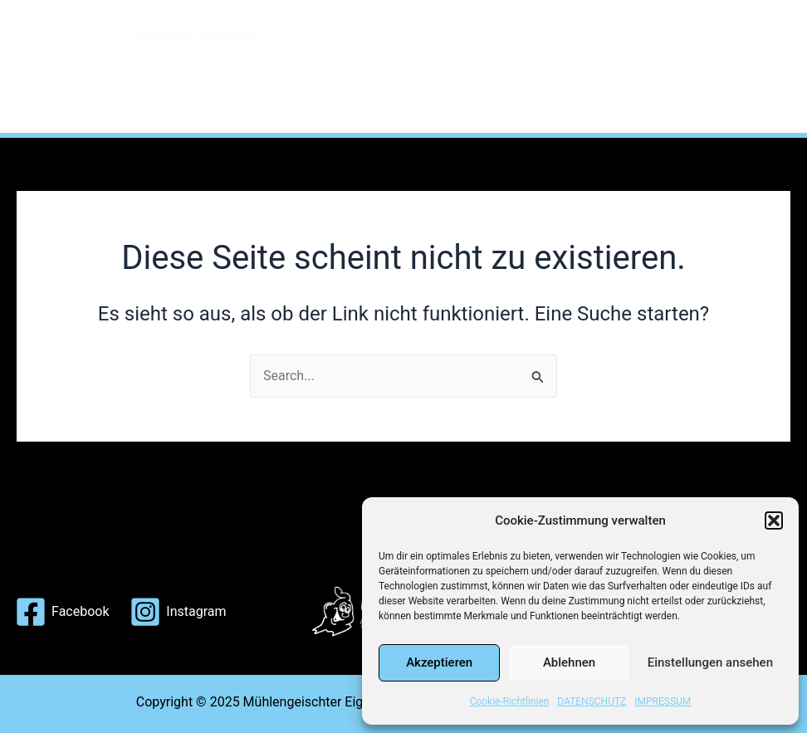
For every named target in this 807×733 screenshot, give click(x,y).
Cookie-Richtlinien (510, 701)
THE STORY (427, 33)
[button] (773, 520)
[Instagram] (178, 612)
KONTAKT (351, 99)
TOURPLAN (533, 33)
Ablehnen (569, 662)
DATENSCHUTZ (591, 701)
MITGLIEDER (642, 33)
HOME (338, 33)
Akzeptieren (439, 662)
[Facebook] (62, 612)
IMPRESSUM (662, 701)
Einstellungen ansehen (710, 662)
